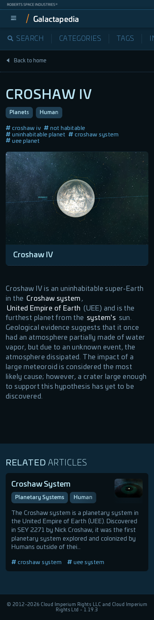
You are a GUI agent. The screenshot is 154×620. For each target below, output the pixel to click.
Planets (19, 112)
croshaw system (93, 135)
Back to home (26, 60)
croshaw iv (23, 128)
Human (49, 112)
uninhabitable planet (35, 135)
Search (26, 39)
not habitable (64, 128)
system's (101, 318)
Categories (80, 39)
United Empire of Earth (44, 308)
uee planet (23, 141)
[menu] (13, 18)
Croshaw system (53, 298)
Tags (125, 39)
